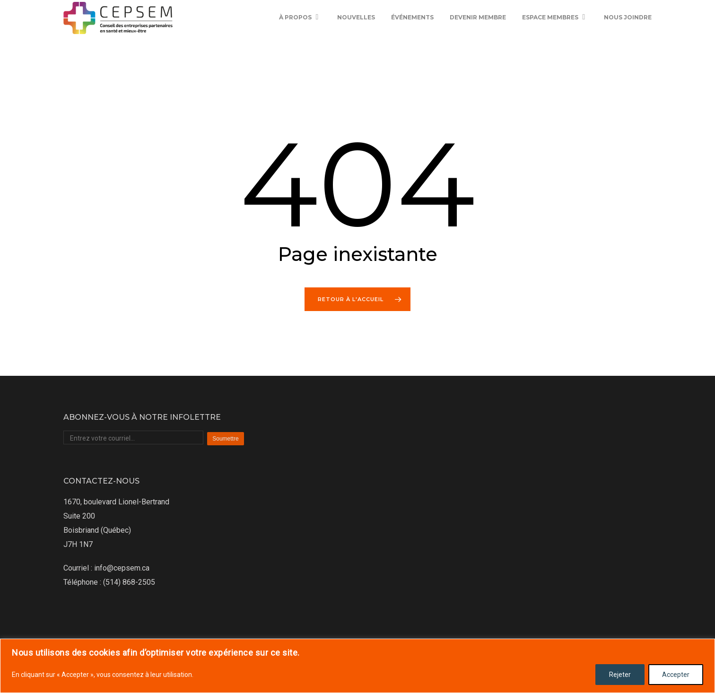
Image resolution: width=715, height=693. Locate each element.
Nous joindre (628, 32)
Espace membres (554, 33)
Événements (412, 32)
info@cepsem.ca (121, 567)
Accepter (675, 674)
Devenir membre (478, 32)
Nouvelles (356, 32)
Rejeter (620, 674)
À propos (299, 33)
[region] (357, 666)
